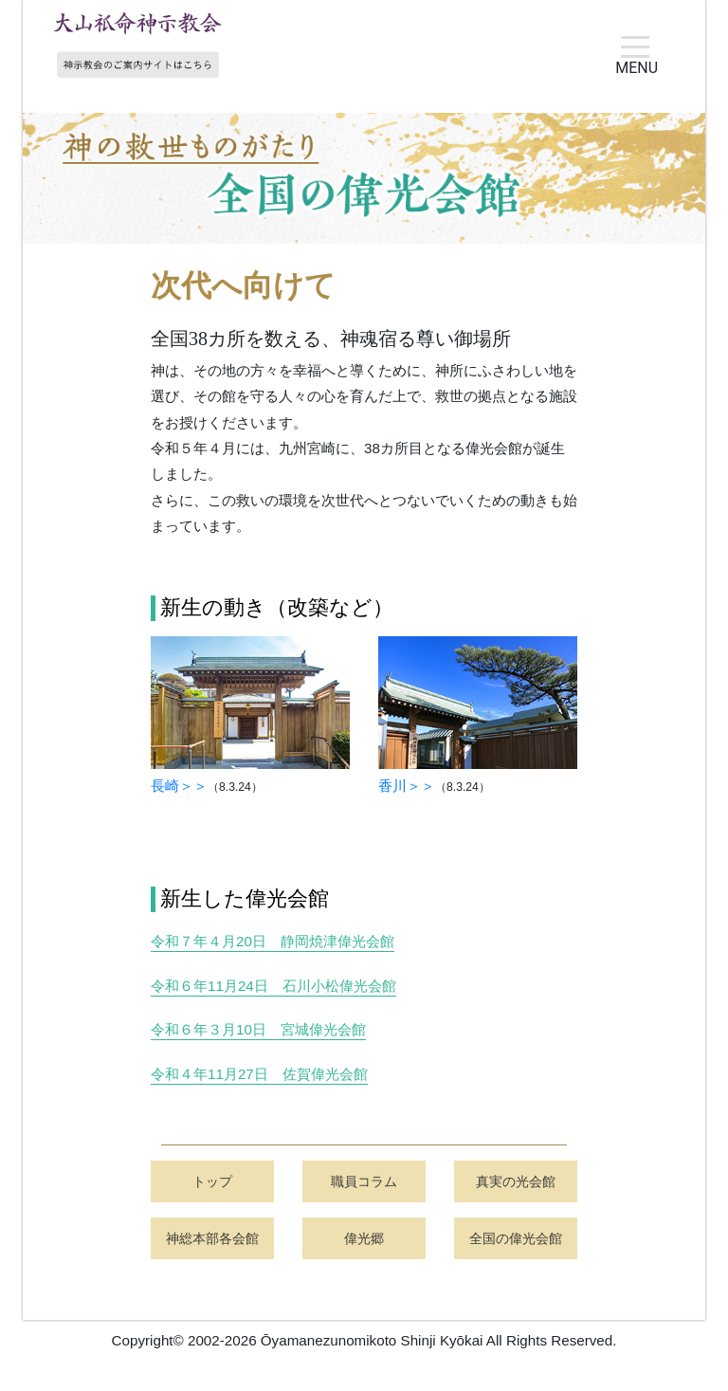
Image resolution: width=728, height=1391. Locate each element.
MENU (636, 62)
